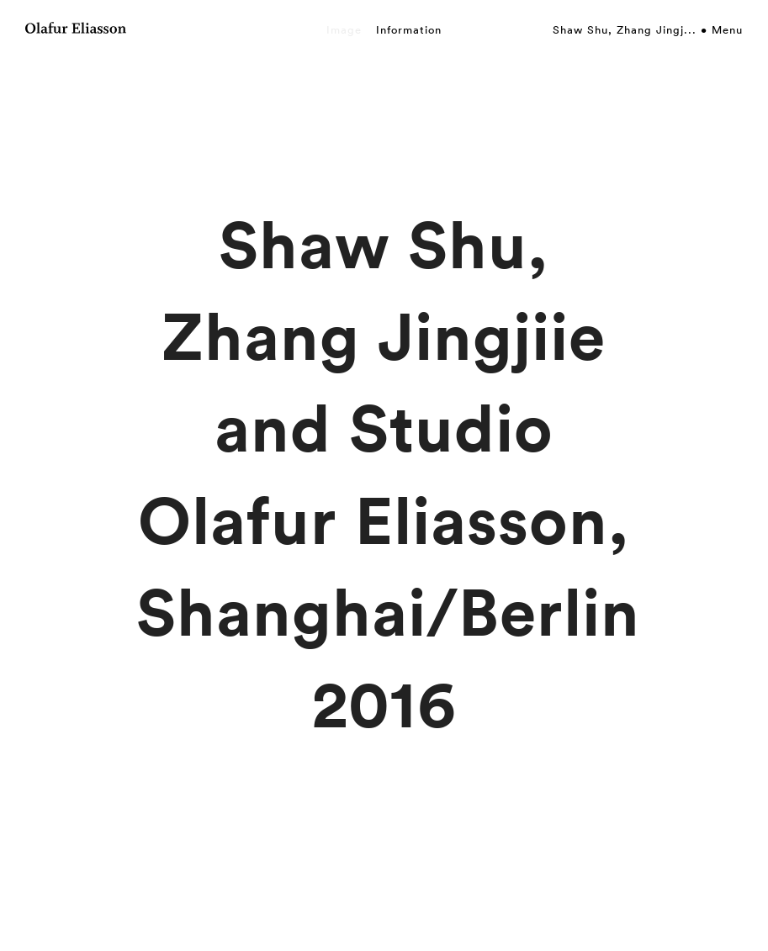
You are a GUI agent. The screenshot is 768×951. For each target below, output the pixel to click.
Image (344, 29)
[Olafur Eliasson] (75, 30)
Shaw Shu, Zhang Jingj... (624, 29)
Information (409, 29)
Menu (727, 29)
